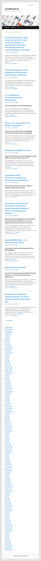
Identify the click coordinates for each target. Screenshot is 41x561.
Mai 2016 (7, 457)
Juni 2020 (7, 377)
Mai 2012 (7, 536)
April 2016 (7, 459)
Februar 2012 (8, 541)
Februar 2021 (8, 363)
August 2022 (8, 334)
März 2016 (7, 461)
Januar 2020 (8, 385)
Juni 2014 (7, 495)
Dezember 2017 (8, 426)
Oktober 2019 (8, 390)
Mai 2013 (7, 517)
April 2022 (7, 340)
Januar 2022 (8, 345)
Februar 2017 (8, 442)
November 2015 (8, 467)
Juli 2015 (7, 474)
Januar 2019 (8, 405)
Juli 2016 (7, 454)
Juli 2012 (7, 533)
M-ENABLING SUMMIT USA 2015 (17, 150)
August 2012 (8, 531)
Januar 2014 (8, 503)
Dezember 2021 (8, 347)
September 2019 (9, 391)
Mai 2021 (7, 359)
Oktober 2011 (8, 548)
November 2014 (8, 487)
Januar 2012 (8, 543)
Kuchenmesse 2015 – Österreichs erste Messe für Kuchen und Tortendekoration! (17, 177)
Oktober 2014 (8, 489)
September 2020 (9, 372)
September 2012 (9, 530)
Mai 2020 (7, 378)
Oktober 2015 (8, 469)
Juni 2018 (7, 416)
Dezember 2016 (8, 446)
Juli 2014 (7, 493)
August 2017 (8, 433)
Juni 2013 (7, 515)
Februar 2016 (8, 462)
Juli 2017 (7, 434)
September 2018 (9, 411)
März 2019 (7, 401)
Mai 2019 (7, 398)
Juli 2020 (7, 375)
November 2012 (8, 526)
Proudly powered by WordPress (20, 555)
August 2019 (8, 393)
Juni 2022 (7, 337)
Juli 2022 (7, 335)
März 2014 (7, 500)
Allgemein (15, 63)
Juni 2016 (7, 456)
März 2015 (7, 480)
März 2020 (7, 382)
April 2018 (7, 419)
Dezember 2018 (8, 406)
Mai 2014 (7, 497)
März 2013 (7, 520)
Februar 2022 (8, 344)
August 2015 (8, 472)
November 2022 (8, 329)
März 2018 (7, 421)
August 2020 (8, 373)
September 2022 (9, 332)
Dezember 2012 (8, 525)
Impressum (13, 27)
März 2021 (7, 362)
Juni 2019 (7, 396)
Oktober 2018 (8, 410)
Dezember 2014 (8, 485)
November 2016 (8, 447)
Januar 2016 (8, 464)
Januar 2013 (8, 523)
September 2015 (9, 470)
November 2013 (8, 507)
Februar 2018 (8, 423)
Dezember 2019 (8, 387)
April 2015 (7, 479)
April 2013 (7, 518)
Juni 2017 (7, 436)
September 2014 (9, 490)
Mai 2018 (7, 418)
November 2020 (8, 368)
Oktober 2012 (8, 528)
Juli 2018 (7, 414)
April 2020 (7, 380)
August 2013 (8, 512)
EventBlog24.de (12, 9)
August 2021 (8, 354)
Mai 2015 (7, 477)
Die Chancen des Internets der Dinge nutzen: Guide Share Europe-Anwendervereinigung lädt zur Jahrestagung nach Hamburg (16, 208)
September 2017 (9, 431)
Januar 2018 (8, 424)
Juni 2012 (7, 535)
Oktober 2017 (8, 429)
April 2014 (7, 498)
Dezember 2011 (8, 544)
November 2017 (8, 428)
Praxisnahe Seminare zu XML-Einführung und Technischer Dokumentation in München (16, 72)
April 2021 (7, 360)
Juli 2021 (7, 355)
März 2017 (7, 441)
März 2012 (7, 540)
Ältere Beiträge (9, 320)
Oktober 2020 (8, 370)
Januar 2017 (8, 444)
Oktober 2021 (8, 350)
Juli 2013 (7, 513)
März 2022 (7, 342)
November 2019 (8, 388)
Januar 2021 (8, 365)
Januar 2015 (8, 484)
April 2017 (7, 439)
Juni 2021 (7, 357)
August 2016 (8, 452)
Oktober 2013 (8, 508)
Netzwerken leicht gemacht (15, 267)
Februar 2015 (8, 482)
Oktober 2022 (8, 331)
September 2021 (9, 352)
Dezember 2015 (8, 466)
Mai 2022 (7, 339)
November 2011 (8, 546)
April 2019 (7, 400)
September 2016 (9, 451)
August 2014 (8, 492)
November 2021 (8, 349)
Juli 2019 (7, 395)
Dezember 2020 (8, 367)
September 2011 (9, 549)
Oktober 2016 (8, 449)
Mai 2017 (7, 438)
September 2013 (9, 510)
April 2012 (7, 538)
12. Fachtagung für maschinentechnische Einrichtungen (13, 97)
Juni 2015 (7, 475)
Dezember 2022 (8, 327)
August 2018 (8, 413)
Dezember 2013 (8, 505)
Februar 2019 (8, 403)
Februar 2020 (8, 383)
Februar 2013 (8, 521)
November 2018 (8, 408)
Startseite (7, 27)
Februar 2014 (8, 502)
